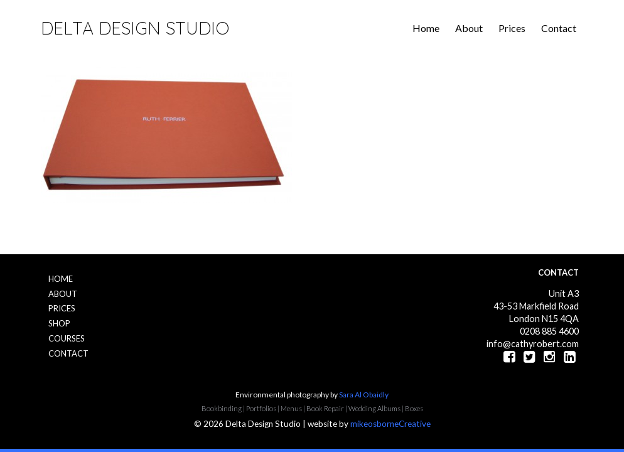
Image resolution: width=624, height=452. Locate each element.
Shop (59, 323)
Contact (558, 28)
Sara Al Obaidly (364, 394)
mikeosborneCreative (390, 424)
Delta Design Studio (135, 28)
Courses (66, 338)
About (469, 28)
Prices (511, 28)
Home (425, 28)
